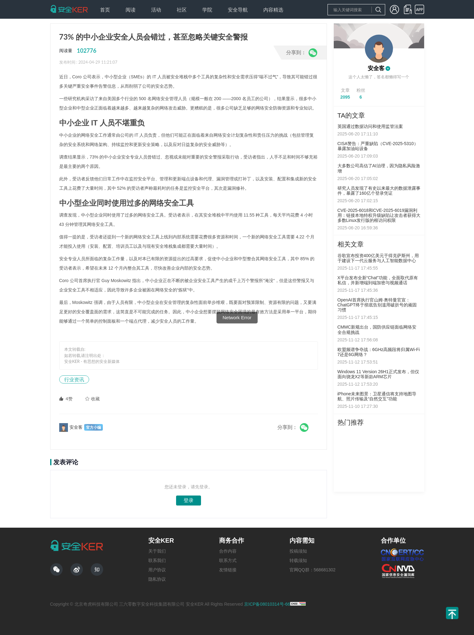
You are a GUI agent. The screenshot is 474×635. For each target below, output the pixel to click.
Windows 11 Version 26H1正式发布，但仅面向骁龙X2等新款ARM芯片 (378, 374)
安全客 (376, 68)
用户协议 (157, 569)
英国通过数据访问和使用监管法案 (370, 126)
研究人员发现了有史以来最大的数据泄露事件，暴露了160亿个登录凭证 (379, 191)
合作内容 (228, 551)
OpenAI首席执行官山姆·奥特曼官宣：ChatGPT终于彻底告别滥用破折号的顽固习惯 (377, 304)
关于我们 (157, 551)
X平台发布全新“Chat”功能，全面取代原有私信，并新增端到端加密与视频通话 (378, 280)
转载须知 (298, 560)
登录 (189, 500)
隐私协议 (157, 579)
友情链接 (228, 569)
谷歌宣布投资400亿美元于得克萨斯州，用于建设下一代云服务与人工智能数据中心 (378, 258)
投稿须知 (298, 551)
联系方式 (228, 560)
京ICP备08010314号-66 (267, 604)
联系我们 (157, 560)
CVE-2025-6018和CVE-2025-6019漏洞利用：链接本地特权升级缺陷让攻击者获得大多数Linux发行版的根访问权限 (379, 215)
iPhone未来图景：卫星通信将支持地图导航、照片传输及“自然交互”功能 (377, 396)
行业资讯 (74, 379)
